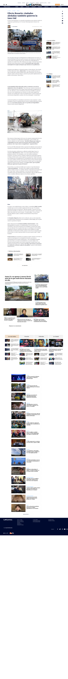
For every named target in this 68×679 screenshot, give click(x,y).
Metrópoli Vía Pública (20, 523)
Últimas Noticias (7, 6)
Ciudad (16, 6)
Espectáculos (53, 6)
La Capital (9, 10)
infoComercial (19, 522)
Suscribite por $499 (57, 4)
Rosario (18, 10)
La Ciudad (13, 10)
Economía (34, 6)
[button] (4, 4)
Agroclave (46, 6)
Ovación (27, 6)
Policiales (40, 6)
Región (22, 6)
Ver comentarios (25, 265)
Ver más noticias (26, 512)
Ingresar (62, 4)
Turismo (60, 6)
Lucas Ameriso (15, 26)
